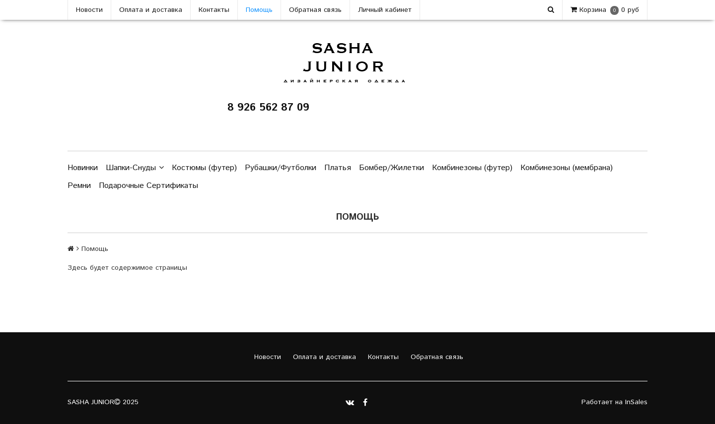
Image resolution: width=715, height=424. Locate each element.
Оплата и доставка (150, 10)
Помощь (259, 10)
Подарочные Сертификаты (148, 185)
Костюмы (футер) (204, 168)
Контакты (214, 10)
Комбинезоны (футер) (472, 168)
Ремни (79, 185)
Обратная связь (315, 10)
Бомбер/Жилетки (391, 168)
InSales (636, 402)
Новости (89, 10)
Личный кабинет (385, 10)
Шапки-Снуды (135, 168)
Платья (337, 168)
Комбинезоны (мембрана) (566, 168)
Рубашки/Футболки (280, 168)
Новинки (83, 168)
